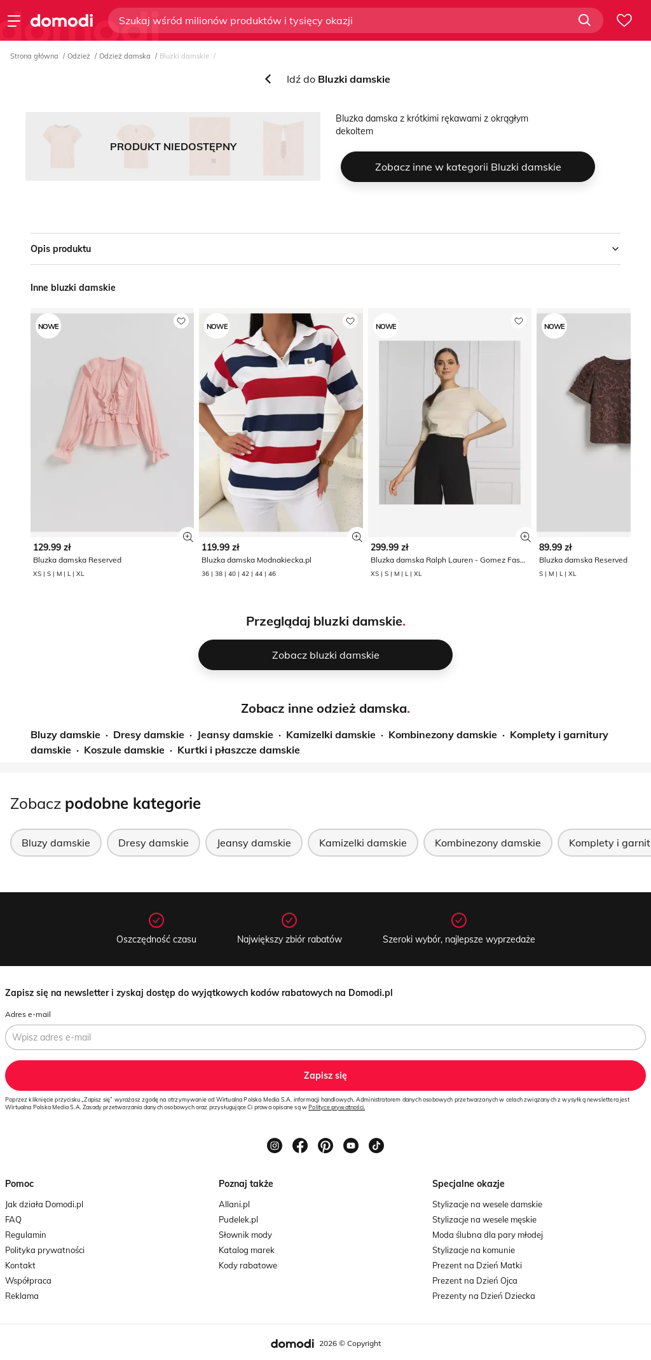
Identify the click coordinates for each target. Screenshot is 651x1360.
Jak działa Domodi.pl (44, 1204)
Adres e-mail (28, 1014)
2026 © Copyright (350, 1343)
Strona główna (34, 56)
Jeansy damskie (235, 734)
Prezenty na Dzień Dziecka (483, 1296)
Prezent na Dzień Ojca (474, 1280)
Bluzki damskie (184, 56)
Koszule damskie (124, 749)
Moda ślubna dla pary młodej (487, 1235)
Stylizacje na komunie (473, 1250)
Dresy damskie (148, 734)
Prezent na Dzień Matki (477, 1265)
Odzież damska (125, 56)
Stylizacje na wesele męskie (484, 1219)
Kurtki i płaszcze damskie (238, 749)
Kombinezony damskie (442, 734)
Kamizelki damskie (331, 734)
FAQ (13, 1219)
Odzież (78, 56)
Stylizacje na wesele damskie (487, 1204)
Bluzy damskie (65, 734)
